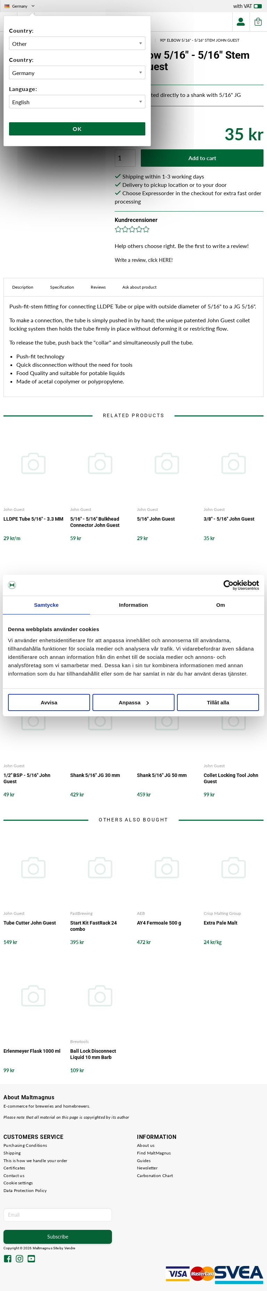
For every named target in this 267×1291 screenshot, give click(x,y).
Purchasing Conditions (25, 1145)
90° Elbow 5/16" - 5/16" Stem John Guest (200, 40)
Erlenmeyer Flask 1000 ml (31, 1051)
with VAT (247, 7)
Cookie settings (18, 1182)
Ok (77, 128)
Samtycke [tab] (46, 605)
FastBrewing (81, 913)
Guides (144, 1160)
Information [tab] (133, 605)
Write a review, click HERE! (144, 260)
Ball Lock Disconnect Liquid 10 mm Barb (93, 1054)
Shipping (12, 1153)
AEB (141, 913)
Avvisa (49, 702)
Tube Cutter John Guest (29, 923)
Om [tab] (220, 605)
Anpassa (134, 702)
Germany (20, 6)
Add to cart (202, 158)
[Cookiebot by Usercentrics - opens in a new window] (228, 585)
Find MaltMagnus (154, 1153)
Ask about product (139, 287)
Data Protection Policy (25, 1190)
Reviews (98, 287)
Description (22, 287)
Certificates (14, 1167)
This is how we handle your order (35, 1160)
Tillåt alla (218, 702)
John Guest (13, 509)
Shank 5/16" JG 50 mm (162, 775)
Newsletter (147, 1167)
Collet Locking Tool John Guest (231, 778)
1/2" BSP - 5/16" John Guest (26, 778)
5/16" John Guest (156, 519)
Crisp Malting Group (222, 913)
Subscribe (57, 1237)
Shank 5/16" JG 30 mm (95, 775)
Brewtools (79, 1041)
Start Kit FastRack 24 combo (93, 926)
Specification (62, 287)
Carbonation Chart (155, 1175)
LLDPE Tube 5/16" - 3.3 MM (33, 519)
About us (145, 1145)
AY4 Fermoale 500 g (159, 923)
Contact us (13, 1175)
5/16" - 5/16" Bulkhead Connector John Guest (95, 522)
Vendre (69, 1248)
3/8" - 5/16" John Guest (229, 519)
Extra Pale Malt (220, 923)
